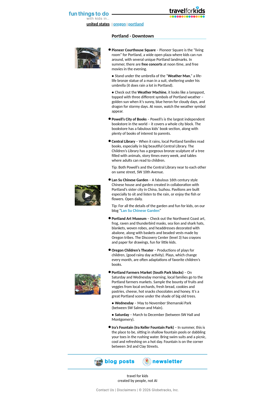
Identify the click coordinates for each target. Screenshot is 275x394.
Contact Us (105, 390)
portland (136, 24)
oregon (119, 24)
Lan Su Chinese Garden (140, 210)
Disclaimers (126, 390)
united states (98, 24)
